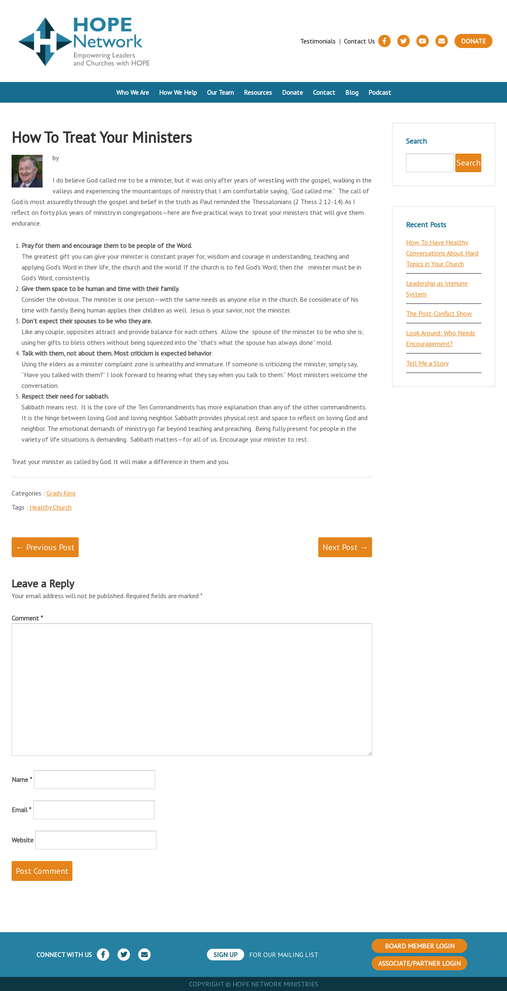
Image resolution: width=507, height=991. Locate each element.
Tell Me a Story (427, 363)
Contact (324, 92)
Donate (473, 41)
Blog (351, 92)
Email (21, 810)
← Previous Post (45, 547)
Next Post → (345, 547)
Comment (27, 618)
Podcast (379, 92)
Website (23, 840)
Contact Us (359, 41)
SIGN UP (226, 954)
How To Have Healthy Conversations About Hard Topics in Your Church (442, 253)
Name (22, 779)
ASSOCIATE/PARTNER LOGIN (419, 963)
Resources (258, 92)
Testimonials (318, 41)
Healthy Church (50, 507)
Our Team (220, 92)
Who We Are (132, 92)
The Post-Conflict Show (439, 313)
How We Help (178, 92)
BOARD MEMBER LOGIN (419, 946)
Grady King (60, 493)
